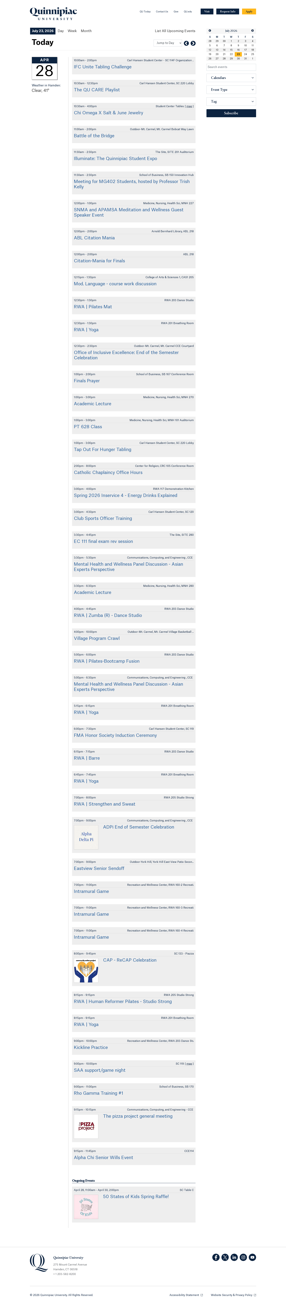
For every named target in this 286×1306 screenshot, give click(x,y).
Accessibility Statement (186, 1295)
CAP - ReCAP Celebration (129, 960)
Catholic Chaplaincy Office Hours (108, 473)
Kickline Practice (91, 1047)
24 (245, 54)
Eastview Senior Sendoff (99, 868)
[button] (209, 30)
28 (209, 41)
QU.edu (188, 12)
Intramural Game (91, 891)
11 (253, 45)
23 (238, 54)
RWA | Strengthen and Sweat (104, 804)
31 (245, 59)
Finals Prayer (87, 381)
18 (252, 50)
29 (217, 41)
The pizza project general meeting (138, 1116)
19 (210, 54)
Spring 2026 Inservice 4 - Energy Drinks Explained (125, 495)
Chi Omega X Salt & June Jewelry (108, 113)
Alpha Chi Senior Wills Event (103, 1158)
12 (210, 50)
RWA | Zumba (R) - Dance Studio (108, 615)
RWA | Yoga (86, 330)
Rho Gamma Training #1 (98, 1093)
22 (231, 54)
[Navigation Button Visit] (207, 12)
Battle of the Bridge (94, 136)
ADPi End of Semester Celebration (138, 827)
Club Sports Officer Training (103, 518)
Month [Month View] (86, 31)
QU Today (145, 12)
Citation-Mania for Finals (99, 261)
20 (217, 54)
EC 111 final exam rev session (103, 541)
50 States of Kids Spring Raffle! (136, 1197)
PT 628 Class (88, 427)
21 (224, 54)
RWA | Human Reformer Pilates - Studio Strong (123, 1002)
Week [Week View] (72, 31)
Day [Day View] (61, 31)
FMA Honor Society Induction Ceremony (115, 735)
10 (245, 45)
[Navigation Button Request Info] (227, 12)
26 (209, 59)
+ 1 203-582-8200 (64, 1274)
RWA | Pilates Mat (93, 307)
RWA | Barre (87, 758)
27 (217, 59)
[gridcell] (238, 54)
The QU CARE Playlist (97, 90)
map (189, 106)
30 (224, 41)
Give (176, 12)
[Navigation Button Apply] (249, 12)
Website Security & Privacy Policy (233, 1295)
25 (252, 54)
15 (231, 50)
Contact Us (162, 12)
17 (245, 50)
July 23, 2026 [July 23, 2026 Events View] (43, 31)
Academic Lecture (92, 404)
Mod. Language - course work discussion (115, 284)
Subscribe (231, 113)
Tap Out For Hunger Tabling (102, 450)
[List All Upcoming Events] (175, 31)
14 (224, 50)
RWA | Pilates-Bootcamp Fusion (107, 661)
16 (238, 50)
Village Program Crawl (97, 638)
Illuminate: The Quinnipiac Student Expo (115, 159)
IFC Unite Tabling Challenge (103, 67)
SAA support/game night (99, 1070)
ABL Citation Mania (94, 238)
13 (217, 50)
